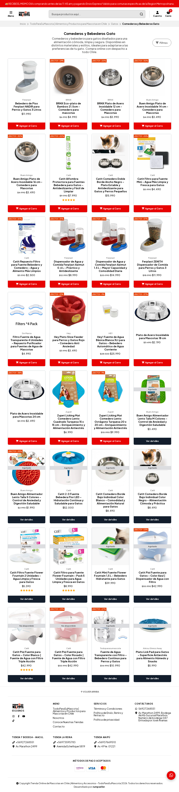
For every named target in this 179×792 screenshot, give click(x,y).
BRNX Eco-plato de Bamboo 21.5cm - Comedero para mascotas (68, 108)
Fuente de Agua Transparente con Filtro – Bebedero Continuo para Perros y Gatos (110, 656)
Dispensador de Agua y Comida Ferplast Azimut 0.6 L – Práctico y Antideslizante (68, 266)
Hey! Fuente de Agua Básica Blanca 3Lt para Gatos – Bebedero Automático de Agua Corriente (110, 343)
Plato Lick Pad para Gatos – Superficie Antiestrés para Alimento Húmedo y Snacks (152, 656)
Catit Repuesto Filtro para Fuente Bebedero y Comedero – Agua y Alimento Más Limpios (26, 266)
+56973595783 (64, 742)
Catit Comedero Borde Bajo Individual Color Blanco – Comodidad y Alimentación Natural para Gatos (110, 500)
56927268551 (145, 708)
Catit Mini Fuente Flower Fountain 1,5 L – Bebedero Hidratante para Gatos (110, 575)
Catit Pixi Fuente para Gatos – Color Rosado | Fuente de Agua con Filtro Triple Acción (68, 656)
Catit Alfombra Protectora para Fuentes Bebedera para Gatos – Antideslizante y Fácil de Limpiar (69, 185)
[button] (26, 126)
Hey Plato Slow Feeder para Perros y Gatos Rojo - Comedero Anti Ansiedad (68, 341)
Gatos (114, 23)
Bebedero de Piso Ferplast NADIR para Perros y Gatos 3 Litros (26, 106)
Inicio (23, 23)
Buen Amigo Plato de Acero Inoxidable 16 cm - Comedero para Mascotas (26, 183)
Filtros (161, 43)
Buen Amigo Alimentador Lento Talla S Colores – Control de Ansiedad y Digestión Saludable (27, 498)
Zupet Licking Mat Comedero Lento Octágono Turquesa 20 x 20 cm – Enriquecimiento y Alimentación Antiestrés (110, 422)
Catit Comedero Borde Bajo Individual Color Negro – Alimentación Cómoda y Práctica (152, 498)
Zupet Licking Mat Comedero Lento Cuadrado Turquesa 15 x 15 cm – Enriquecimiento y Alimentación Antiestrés (68, 422)
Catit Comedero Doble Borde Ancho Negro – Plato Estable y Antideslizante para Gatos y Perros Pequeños (110, 185)
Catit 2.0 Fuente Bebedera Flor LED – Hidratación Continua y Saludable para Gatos (69, 498)
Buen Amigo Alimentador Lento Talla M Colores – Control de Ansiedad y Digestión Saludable (153, 420)
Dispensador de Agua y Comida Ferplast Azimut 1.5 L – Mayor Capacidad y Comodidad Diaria (110, 266)
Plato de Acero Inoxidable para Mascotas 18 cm (152, 336)
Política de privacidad (106, 719)
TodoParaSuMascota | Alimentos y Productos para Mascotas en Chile (68, 23)
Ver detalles (152, 441)
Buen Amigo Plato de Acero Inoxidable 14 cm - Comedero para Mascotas (152, 108)
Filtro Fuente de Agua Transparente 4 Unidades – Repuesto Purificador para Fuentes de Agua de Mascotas (26, 343)
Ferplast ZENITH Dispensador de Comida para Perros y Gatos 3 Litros (152, 266)
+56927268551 (23, 742)
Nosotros (58, 718)
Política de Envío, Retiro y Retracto (108, 714)
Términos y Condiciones (108, 708)
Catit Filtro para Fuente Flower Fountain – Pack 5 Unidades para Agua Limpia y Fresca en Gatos (68, 577)
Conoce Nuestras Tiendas (68, 722)
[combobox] (97, 14)
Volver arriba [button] (89, 692)
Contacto (59, 726)
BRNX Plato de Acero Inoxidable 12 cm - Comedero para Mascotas (110, 108)
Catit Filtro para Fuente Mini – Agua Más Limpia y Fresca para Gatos (152, 182)
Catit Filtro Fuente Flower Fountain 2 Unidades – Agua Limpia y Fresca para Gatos (26, 577)
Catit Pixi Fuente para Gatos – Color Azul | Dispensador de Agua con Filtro (152, 577)
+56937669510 (105, 742)
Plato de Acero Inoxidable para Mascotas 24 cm (26, 415)
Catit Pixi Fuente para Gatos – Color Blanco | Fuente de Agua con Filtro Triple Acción (26, 656)
